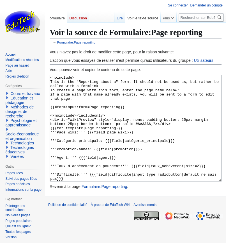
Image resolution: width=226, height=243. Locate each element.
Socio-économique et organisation (22, 136)
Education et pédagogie (19, 100)
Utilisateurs (203, 60)
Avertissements (144, 226)
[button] (7, 93)
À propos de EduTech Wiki (110, 226)
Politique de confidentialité (67, 226)
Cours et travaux (25, 93)
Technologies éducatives (19, 149)
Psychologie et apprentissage (21, 122)
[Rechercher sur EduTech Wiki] (201, 17)
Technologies (22, 143)
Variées (17, 156)
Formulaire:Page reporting (76, 42)
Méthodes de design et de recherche (19, 111)
